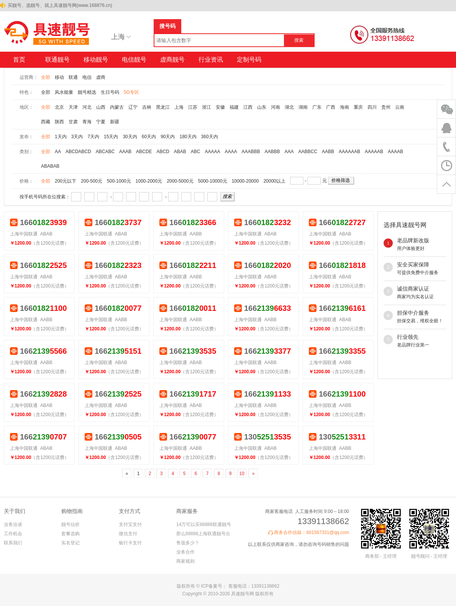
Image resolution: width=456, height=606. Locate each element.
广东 (316, 107)
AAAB (125, 151)
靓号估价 (70, 524)
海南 (344, 107)
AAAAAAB (349, 151)
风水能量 (64, 92)
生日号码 (110, 92)
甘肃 (73, 121)
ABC (195, 151)
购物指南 (72, 511)
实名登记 (70, 543)
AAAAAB (374, 151)
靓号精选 (87, 92)
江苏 (192, 107)
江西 (248, 107)
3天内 (77, 136)
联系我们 (13, 543)
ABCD (162, 151)
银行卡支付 (130, 543)
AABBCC (308, 151)
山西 (100, 107)
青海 (87, 121)
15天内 (111, 136)
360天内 (209, 136)
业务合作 (185, 552)
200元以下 (65, 181)
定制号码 (249, 59)
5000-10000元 (212, 181)
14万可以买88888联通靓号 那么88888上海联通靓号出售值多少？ (203, 534)
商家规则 (185, 561)
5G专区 (131, 92)
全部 (45, 77)
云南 (399, 107)
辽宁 (133, 107)
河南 (275, 107)
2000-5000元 (180, 181)
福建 (234, 107)
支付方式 (129, 511)
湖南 (303, 107)
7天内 (93, 136)
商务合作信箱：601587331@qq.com (311, 532)
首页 (19, 59)
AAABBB (251, 151)
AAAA (231, 151)
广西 (330, 107)
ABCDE (144, 151)
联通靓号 (57, 59)
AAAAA (212, 151)
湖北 (289, 107)
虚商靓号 (172, 59)
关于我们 (14, 511)
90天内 (168, 136)
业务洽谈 (13, 524)
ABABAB (50, 166)
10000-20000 (245, 181)
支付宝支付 (130, 524)
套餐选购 (70, 533)
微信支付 (128, 533)
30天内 (130, 136)
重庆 (358, 107)
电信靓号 (134, 59)
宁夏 (100, 121)
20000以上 (274, 181)
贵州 (385, 107)
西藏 (45, 121)
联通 (73, 77)
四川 (372, 107)
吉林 (146, 107)
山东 (261, 107)
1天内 (61, 136)
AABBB (272, 151)
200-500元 (91, 181)
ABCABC (105, 151)
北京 (59, 107)
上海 (179, 107)
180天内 (188, 136)
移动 (59, 77)
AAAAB (395, 151)
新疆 (114, 121)
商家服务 (187, 511)
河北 (87, 107)
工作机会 (13, 533)
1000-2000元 (149, 181)
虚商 (100, 77)
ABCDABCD (78, 151)
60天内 (149, 136)
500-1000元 (119, 181)
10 (241, 473)
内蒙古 (117, 107)
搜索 (298, 40)
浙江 (206, 107)
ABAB (180, 151)
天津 (73, 107)
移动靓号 (96, 59)
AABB (328, 151)
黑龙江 (163, 107)
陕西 (59, 121)
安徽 (220, 107)
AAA (289, 151)
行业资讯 (210, 59)
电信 (87, 77)
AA (58, 151)
